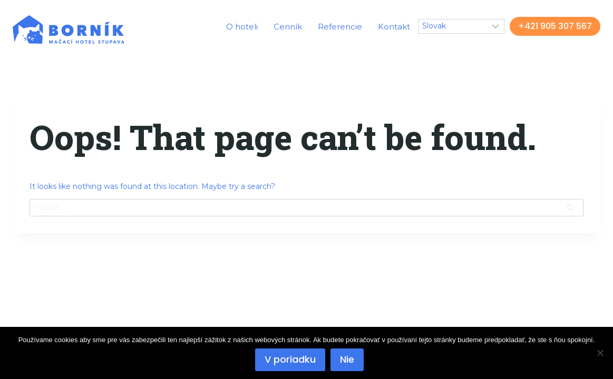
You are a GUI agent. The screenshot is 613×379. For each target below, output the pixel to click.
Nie (347, 359)
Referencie (340, 27)
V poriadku (290, 359)
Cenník (288, 27)
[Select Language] (461, 26)
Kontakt (394, 27)
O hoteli (242, 27)
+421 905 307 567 (555, 26)
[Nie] (600, 352)
